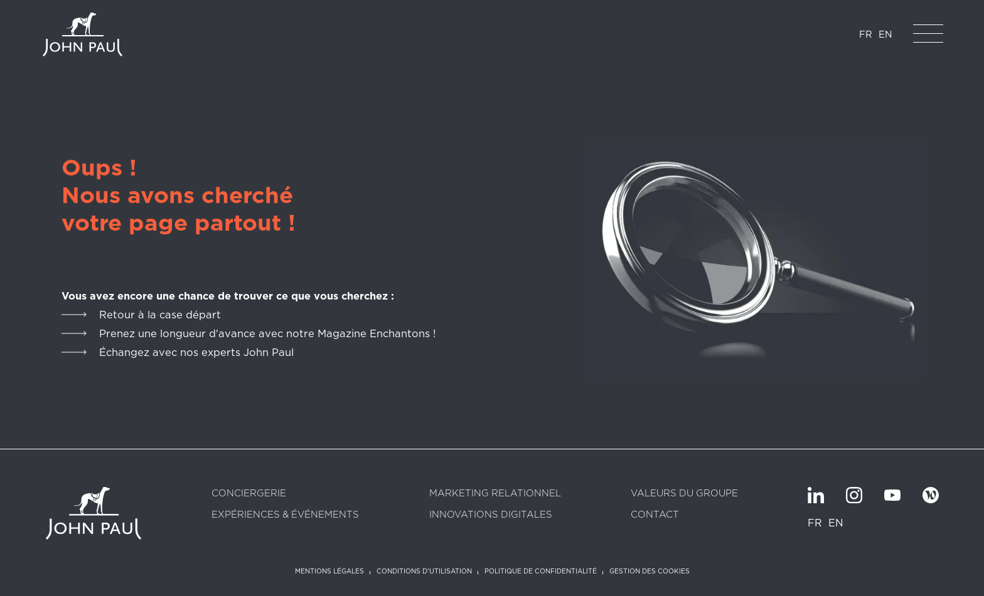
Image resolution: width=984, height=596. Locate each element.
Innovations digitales (490, 515)
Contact (655, 515)
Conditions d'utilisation (424, 571)
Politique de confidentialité (540, 571)
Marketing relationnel (495, 493)
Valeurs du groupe (684, 493)
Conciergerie (248, 493)
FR (865, 34)
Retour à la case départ (160, 314)
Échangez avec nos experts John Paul (196, 352)
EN (885, 34)
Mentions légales (329, 571)
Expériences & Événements (285, 515)
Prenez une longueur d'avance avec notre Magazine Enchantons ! (267, 333)
